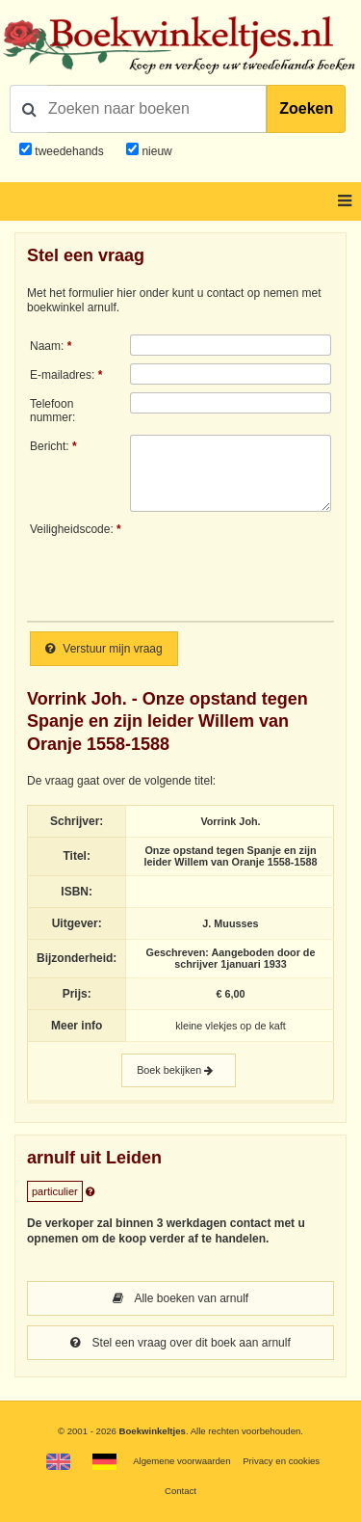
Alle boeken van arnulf (180, 1298)
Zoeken (306, 108)
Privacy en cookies (281, 1460)
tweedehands (69, 151)
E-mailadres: (62, 375)
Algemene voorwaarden (181, 1460)
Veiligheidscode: (72, 529)
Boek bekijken (178, 1070)
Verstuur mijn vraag (104, 648)
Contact (180, 1490)
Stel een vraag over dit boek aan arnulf (180, 1342)
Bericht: (49, 446)
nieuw (155, 151)
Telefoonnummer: (52, 410)
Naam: (47, 346)
